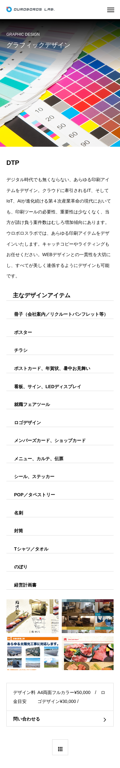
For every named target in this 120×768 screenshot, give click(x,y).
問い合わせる (26, 718)
